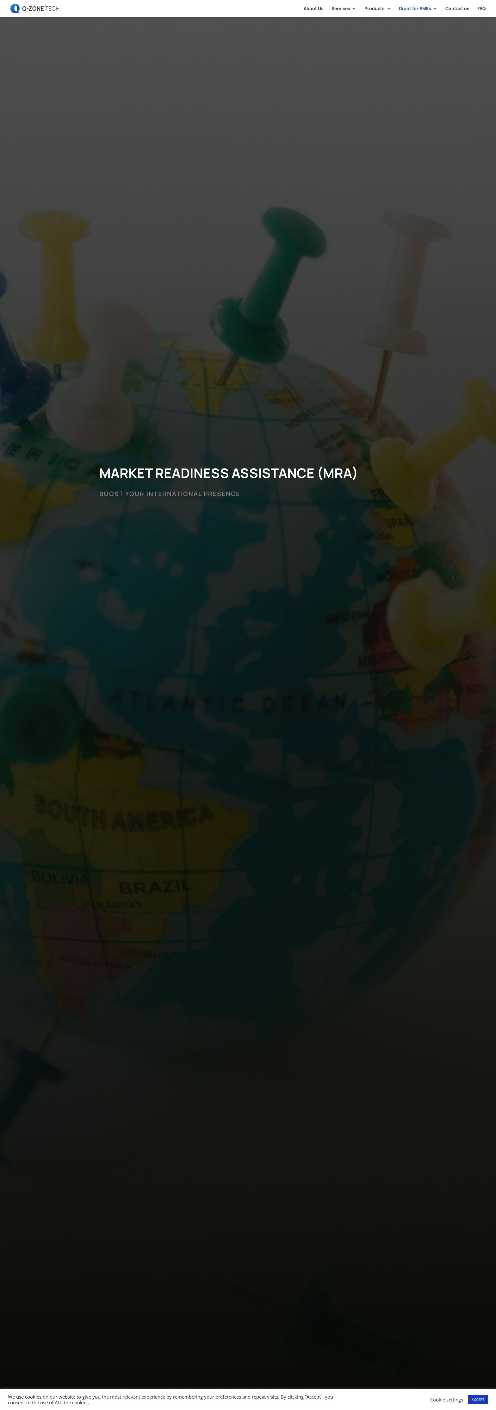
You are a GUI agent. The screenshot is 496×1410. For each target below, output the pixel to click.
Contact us (457, 8)
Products (374, 8)
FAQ (481, 8)
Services (341, 8)
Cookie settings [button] (446, 1399)
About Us (314, 8)
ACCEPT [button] (478, 1399)
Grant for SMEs (415, 8)
